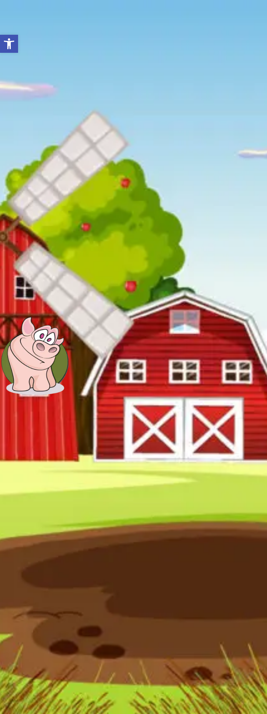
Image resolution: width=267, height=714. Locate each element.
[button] (9, 44)
